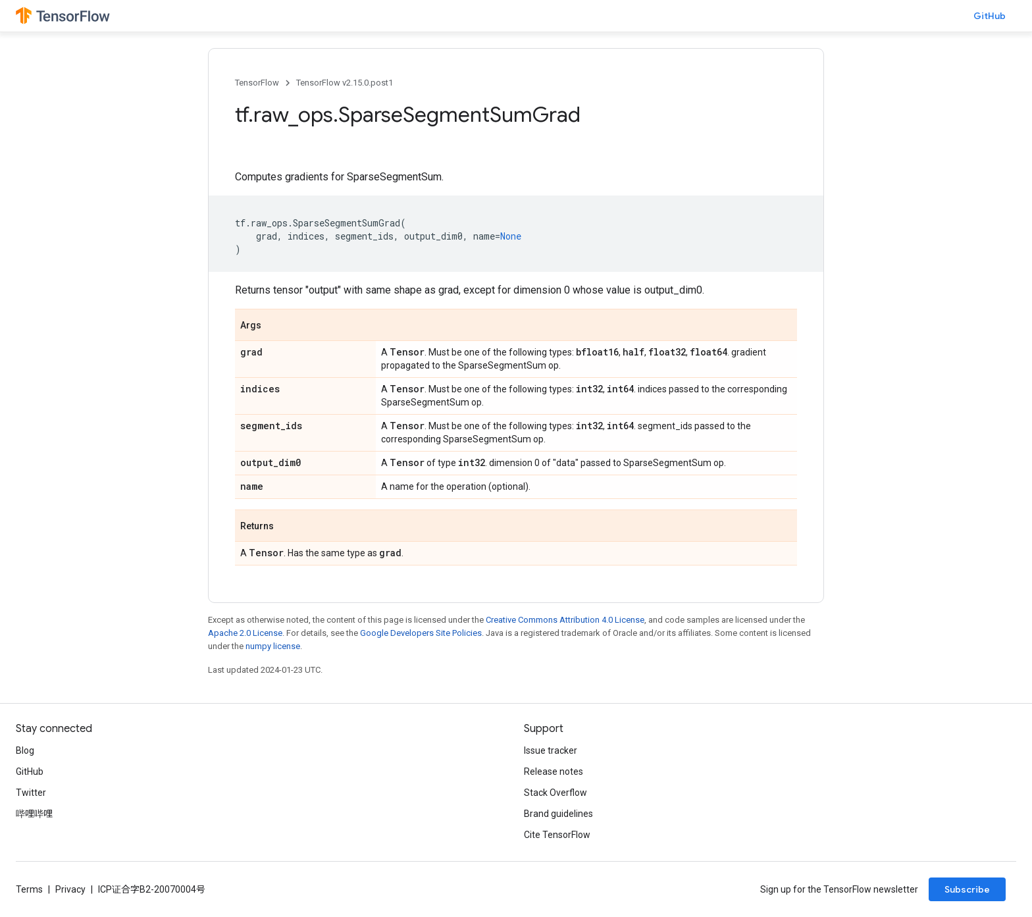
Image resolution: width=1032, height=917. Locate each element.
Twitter (31, 792)
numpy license (272, 646)
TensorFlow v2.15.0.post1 (344, 83)
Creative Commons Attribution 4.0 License (565, 620)
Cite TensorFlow (557, 834)
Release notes (553, 771)
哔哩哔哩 (34, 813)
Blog (25, 750)
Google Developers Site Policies (421, 633)
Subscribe (967, 889)
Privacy (70, 889)
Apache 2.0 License (245, 633)
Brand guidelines (558, 813)
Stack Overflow (555, 792)
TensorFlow (257, 83)
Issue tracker (550, 750)
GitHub (989, 16)
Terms (29, 889)
